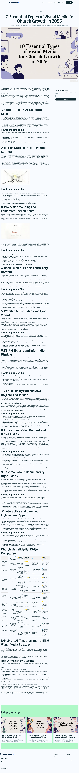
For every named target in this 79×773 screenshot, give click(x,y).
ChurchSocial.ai (38, 695)
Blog (59, 2)
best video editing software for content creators (25, 336)
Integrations (50, 2)
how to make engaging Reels (34, 294)
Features (55, 756)
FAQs (54, 758)
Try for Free (69, 2)
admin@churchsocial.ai (4, 758)
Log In (63, 2)
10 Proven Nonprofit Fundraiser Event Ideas (33, 245)
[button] (44, 2)
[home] (11, 2)
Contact (68, 754)
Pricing (55, 2)
